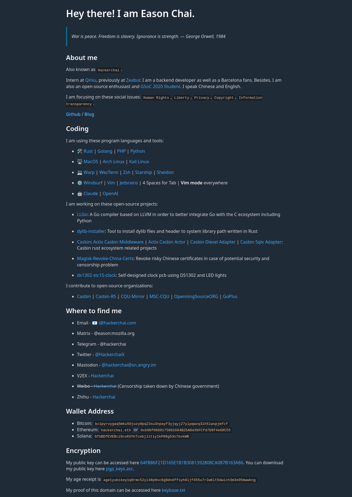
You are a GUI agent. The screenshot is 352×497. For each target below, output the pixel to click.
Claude (91, 193)
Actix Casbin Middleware (118, 241)
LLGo (82, 214)
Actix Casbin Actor (166, 241)
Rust (88, 151)
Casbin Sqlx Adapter (261, 241)
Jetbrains (129, 182)
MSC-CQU (160, 296)
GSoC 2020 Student (160, 86)
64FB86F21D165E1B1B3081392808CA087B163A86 (191, 461)
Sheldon (165, 171)
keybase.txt (173, 488)
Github (73, 113)
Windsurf (93, 182)
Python (137, 151)
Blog (89, 113)
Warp (89, 171)
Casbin (84, 241)
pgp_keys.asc (119, 467)
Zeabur (133, 80)
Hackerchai (102, 375)
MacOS (91, 161)
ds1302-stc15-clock (96, 275)
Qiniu (91, 80)
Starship (143, 171)
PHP (121, 151)
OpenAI (110, 193)
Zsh (127, 171)
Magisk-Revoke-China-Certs (105, 258)
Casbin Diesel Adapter (213, 241)
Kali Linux (139, 161)
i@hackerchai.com (117, 322)
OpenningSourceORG (196, 296)
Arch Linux (114, 161)
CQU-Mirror (133, 296)
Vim (111, 182)
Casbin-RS (106, 296)
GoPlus (230, 296)
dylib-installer (91, 231)
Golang (105, 151)
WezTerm (108, 171)
